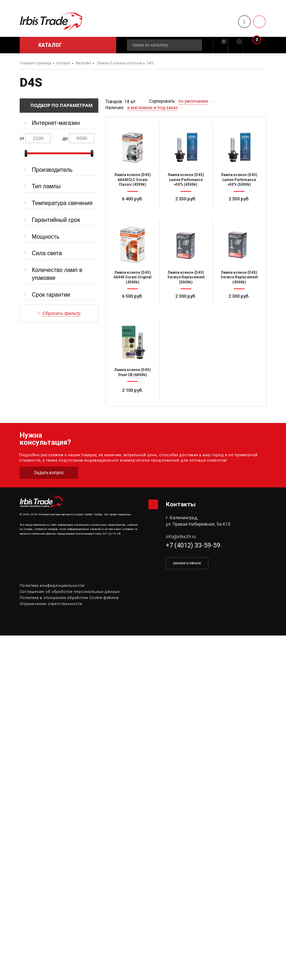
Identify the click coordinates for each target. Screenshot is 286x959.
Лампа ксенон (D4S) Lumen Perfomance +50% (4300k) (186, 179)
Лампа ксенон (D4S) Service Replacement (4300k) (239, 277)
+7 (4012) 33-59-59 (193, 545)
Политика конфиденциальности (52, 585)
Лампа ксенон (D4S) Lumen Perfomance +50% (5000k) (239, 179)
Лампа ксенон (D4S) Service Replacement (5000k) (185, 277)
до (65, 138)
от (22, 138)
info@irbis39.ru (181, 536)
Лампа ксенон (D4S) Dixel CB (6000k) (132, 372)
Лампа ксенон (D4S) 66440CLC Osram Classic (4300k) (132, 179)
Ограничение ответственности (51, 604)
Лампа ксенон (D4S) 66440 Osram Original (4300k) (133, 277)
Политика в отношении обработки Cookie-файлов (69, 597)
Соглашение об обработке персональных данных (69, 591)
